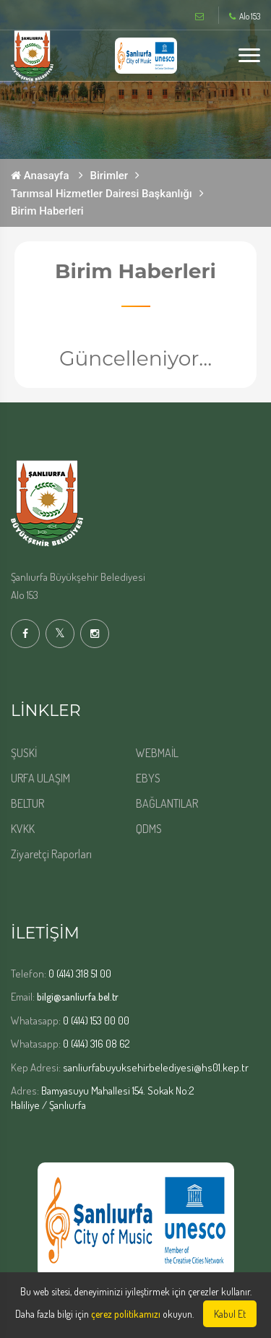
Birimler (109, 175)
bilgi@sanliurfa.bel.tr (78, 996)
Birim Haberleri (47, 210)
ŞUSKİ (24, 753)
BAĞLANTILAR (167, 803)
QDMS (149, 828)
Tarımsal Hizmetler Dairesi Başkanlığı (101, 193)
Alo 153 (244, 16)
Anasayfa (40, 175)
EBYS (148, 778)
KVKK (23, 828)
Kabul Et (230, 1314)
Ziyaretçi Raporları (51, 854)
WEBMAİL (157, 753)
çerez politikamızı (125, 1314)
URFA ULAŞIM (40, 778)
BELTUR (27, 803)
